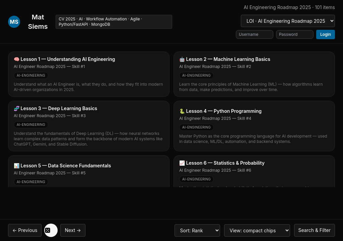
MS (14, 21)
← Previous (24, 230)
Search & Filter (314, 230)
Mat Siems (38, 21)
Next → (73, 230)
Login (325, 34)
